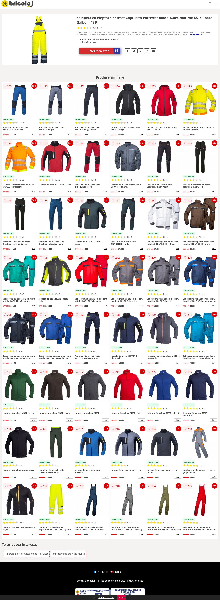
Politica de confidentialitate (111, 580)
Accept (121, 597)
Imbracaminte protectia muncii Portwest (27, 553)
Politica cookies (135, 580)
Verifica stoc (105, 51)
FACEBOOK (101, 572)
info (33, 134)
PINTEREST (117, 572)
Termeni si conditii (85, 580)
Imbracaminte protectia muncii (68, 553)
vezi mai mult (196, 34)
